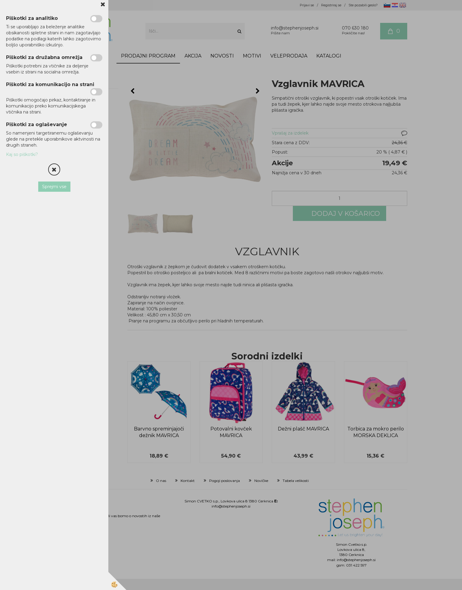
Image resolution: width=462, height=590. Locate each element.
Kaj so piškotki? (22, 154)
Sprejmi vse (54, 186)
